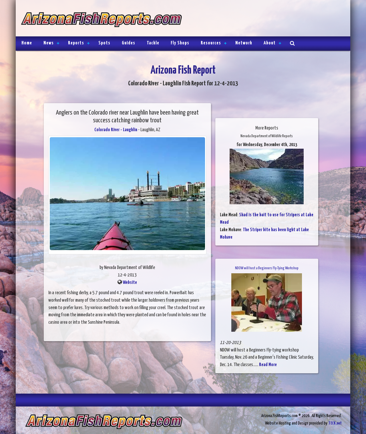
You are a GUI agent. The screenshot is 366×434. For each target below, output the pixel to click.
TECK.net (335, 423)
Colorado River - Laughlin (115, 129)
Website (130, 282)
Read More (268, 364)
